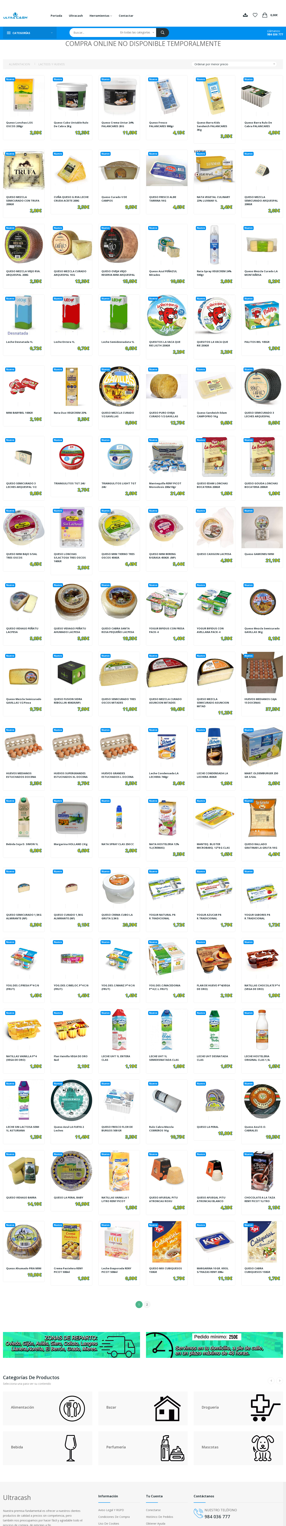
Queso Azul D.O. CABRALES (255, 1113)
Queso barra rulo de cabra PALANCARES (259, 124)
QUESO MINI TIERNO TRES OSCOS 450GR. (115, 548)
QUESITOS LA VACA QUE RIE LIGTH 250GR (165, 341)
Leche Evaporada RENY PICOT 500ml (117, 1251)
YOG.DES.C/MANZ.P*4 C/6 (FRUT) (119, 975)
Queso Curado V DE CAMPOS (115, 196)
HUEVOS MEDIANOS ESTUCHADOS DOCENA (21, 765)
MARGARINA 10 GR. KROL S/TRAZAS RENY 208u (214, 1251)
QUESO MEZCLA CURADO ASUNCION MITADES (166, 693)
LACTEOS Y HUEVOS (51, 64)
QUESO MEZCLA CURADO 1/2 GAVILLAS (118, 410)
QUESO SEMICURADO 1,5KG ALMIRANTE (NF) (22, 906)
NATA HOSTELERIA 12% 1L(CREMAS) (165, 834)
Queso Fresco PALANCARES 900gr (162, 124)
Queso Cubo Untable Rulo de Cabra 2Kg (68, 124)
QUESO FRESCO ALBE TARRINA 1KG (163, 196)
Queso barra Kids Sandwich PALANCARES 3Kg (213, 126)
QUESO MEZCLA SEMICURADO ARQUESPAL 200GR (257, 198)
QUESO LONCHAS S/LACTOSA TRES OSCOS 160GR (71, 550)
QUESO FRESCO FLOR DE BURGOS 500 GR (117, 1113)
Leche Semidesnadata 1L (117, 341)
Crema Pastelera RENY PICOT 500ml (70, 1251)
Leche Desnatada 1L (20, 340)
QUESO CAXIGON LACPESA (208, 548)
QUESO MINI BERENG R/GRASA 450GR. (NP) (164, 548)
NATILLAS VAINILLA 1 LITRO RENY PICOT (116, 1182)
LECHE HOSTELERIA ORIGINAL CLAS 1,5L (258, 1044)
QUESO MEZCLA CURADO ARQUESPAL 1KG (71, 269)
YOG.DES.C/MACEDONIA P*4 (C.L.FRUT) (165, 975)
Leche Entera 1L (65, 340)
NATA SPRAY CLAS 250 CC (119, 832)
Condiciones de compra (114, 1496)
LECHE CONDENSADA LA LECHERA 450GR (213, 765)
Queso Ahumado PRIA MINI (21, 1251)
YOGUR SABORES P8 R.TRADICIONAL (258, 906)
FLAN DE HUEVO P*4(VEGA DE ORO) (210, 975)
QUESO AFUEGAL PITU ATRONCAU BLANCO (212, 1182)
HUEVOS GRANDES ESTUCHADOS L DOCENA (118, 765)
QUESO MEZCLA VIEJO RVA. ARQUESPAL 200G (21, 269)
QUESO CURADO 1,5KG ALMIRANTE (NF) (69, 906)
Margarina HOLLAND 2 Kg (69, 834)
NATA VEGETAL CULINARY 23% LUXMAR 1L (213, 198)
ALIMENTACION (19, 64)
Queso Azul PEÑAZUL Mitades (164, 269)
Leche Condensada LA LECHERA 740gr (165, 765)
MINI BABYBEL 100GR (20, 409)
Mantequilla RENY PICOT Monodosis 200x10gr (166, 479)
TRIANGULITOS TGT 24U (70, 477)
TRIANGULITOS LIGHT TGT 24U (116, 479)
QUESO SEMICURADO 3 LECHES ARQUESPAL (259, 410)
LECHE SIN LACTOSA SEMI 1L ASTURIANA (23, 1113)
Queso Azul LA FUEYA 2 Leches (70, 1113)
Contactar (126, 16)
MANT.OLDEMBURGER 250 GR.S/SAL (259, 765)
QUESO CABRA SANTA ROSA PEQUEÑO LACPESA (118, 620)
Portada (56, 16)
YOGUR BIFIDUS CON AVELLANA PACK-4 (210, 620)
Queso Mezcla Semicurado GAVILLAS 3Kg (259, 622)
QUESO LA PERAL (208, 1111)
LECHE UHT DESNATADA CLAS (213, 1044)
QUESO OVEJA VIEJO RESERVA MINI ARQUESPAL (115, 271)
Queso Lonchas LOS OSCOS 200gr (20, 124)
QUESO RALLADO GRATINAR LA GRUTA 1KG (259, 836)
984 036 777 (275, 34)
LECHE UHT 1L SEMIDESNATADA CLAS (165, 1044)
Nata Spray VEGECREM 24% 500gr (212, 269)
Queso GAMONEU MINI (260, 546)
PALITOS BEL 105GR (258, 340)
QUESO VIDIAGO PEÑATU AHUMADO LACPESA (71, 620)
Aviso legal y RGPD (111, 1489)
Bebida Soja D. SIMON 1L (23, 832)
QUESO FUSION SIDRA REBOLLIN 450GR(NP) (68, 693)
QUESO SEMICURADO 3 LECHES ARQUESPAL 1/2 (22, 479)
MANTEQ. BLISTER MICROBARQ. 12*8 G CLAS (214, 834)
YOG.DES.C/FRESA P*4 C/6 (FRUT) (23, 975)
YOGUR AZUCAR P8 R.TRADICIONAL (210, 906)
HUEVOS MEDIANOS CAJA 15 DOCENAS (261, 693)
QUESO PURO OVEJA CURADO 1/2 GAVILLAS (164, 410)
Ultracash (76, 16)
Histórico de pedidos (159, 1496)
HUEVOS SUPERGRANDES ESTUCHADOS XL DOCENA (71, 765)
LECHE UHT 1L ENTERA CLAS (117, 1044)
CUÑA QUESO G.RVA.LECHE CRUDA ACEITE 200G (68, 198)
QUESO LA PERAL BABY (69, 1180)
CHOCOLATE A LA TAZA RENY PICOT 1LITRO (260, 1182)
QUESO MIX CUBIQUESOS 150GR (166, 1251)
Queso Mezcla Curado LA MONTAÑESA (262, 269)
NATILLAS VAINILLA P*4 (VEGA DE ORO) (22, 1044)
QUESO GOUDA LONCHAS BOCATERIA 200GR (261, 479)
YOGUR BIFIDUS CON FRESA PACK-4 (163, 620)
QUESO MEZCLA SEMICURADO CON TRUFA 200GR (23, 198)
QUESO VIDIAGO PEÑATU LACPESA (23, 620)
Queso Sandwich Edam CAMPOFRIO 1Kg (213, 410)
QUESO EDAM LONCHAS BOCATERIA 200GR (213, 479)
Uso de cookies (108, 1503)
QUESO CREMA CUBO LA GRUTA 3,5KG (117, 906)
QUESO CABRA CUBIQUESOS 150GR (257, 1251)
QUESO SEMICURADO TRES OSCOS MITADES (116, 693)
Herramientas (101, 16)
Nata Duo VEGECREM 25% (68, 410)
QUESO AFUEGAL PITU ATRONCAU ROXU (164, 1182)
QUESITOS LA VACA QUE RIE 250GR (213, 341)
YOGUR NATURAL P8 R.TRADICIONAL (163, 906)
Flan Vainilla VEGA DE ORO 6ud (68, 1044)
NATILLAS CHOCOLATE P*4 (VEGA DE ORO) (260, 975)
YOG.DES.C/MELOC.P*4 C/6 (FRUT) (69, 975)
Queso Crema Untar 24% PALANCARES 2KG (118, 124)
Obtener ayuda (155, 1503)
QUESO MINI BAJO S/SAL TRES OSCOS (22, 548)
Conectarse (153, 1489)
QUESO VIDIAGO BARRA (22, 1180)
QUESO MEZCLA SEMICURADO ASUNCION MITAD (214, 694)
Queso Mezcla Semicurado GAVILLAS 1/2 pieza (21, 694)
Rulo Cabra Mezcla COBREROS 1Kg (162, 1113)
